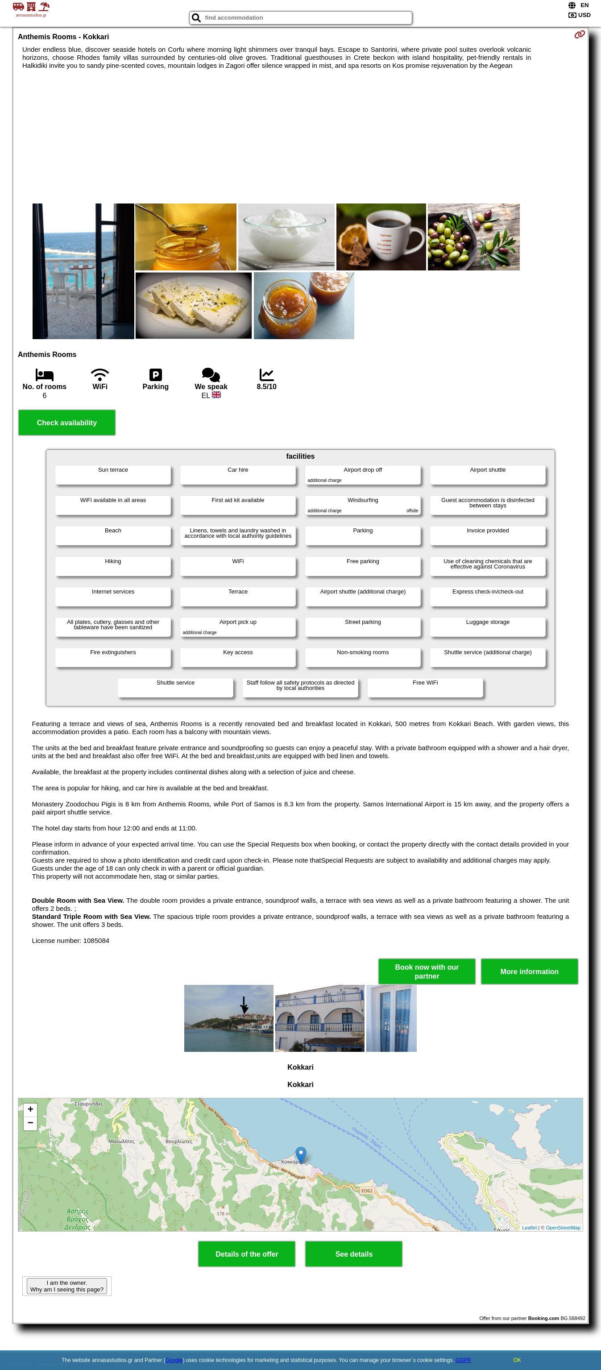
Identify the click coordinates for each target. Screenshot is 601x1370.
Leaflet (529, 1227)
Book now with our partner (427, 971)
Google (174, 1360)
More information (530, 972)
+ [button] (30, 1110)
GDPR (463, 1360)
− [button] (30, 1123)
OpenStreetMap (563, 1227)
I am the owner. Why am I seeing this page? (67, 1286)
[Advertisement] (300, 136)
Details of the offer (247, 1254)
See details (354, 1254)
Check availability (67, 423)
